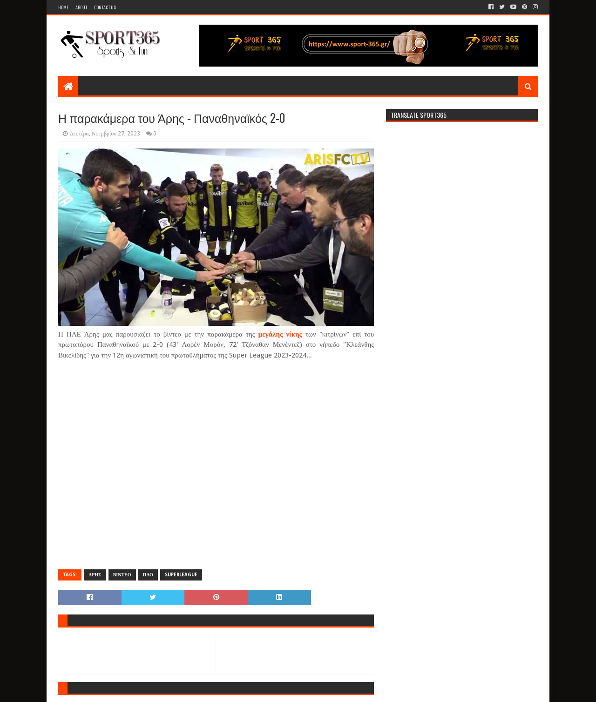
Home (63, 7)
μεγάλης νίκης (280, 334)
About (81, 7)
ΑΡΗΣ (95, 574)
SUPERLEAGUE (181, 574)
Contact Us (105, 7)
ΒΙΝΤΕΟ (122, 574)
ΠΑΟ (148, 574)
